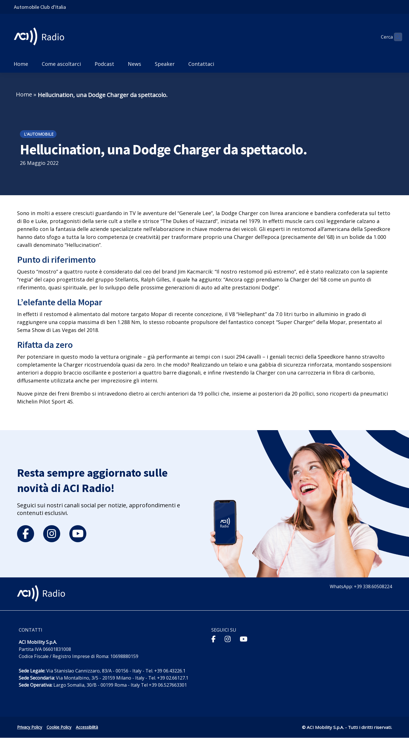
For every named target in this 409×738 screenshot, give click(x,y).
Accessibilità (87, 727)
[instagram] (51, 533)
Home (24, 94)
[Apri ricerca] (395, 37)
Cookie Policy (59, 727)
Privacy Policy (29, 727)
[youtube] (77, 533)
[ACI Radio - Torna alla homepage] (41, 37)
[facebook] (25, 533)
